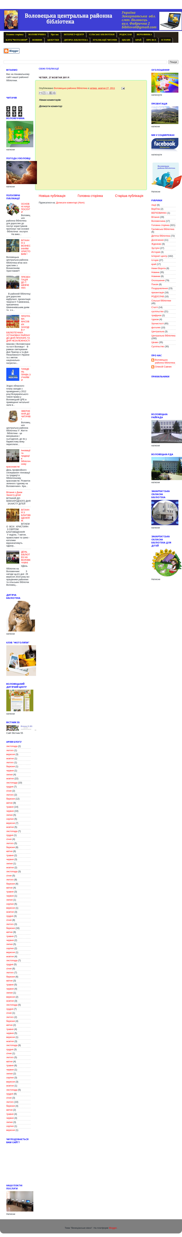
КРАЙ (138, 40)
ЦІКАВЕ (126, 40)
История (155, 252)
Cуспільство (157, 346)
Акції (153, 205)
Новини (155, 272)
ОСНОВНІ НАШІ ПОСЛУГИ (25, 208)
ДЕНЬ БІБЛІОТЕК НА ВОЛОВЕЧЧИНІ (26, 557)
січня (9, 791)
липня (9, 774)
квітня (9, 803)
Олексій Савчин (163, 366)
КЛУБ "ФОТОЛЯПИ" (16, 40)
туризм (155, 319)
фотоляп (155, 327)
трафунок (156, 315)
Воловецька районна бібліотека (165, 361)
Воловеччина (158, 221)
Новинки (155, 276)
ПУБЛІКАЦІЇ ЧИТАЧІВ (105, 40)
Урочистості (157, 323)
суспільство (157, 311)
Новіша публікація (52, 196)
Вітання (155, 217)
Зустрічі (155, 248)
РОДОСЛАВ (125, 34)
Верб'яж (155, 209)
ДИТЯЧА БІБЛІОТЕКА (76, 40)
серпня (10, 819)
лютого (10, 750)
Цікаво (154, 342)
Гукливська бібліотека (162, 229)
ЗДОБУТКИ (53, 40)
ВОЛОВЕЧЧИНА (37, 34)
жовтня (10, 758)
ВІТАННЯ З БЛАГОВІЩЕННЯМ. (26, 515)
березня (10, 766)
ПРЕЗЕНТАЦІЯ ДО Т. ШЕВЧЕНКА (25, 282)
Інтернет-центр (159, 256)
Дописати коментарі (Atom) (70, 202)
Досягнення (157, 240)
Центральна (157, 331)
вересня (10, 754)
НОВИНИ (37, 40)
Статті (154, 307)
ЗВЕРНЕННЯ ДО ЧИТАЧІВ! (25, 415)
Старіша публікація (129, 196)
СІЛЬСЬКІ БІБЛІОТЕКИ (101, 34)
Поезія (154, 284)
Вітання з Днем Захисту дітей (14, 493)
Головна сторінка (14, 34)
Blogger (113, 1228)
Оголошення (158, 280)
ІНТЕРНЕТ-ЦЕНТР (74, 34)
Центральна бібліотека (163, 335)
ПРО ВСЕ (151, 40)
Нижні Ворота (158, 268)
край (153, 264)
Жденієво (156, 244)
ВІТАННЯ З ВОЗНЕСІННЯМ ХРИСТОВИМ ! (25, 247)
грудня (9, 786)
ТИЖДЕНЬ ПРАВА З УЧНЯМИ (26, 374)
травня (10, 807)
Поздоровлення (159, 288)
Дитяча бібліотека (160, 236)
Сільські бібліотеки (161, 300)
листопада (11, 746)
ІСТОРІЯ (165, 40)
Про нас (55, 34)
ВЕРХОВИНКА (144, 34)
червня (10, 770)
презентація (157, 292)
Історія (154, 260)
